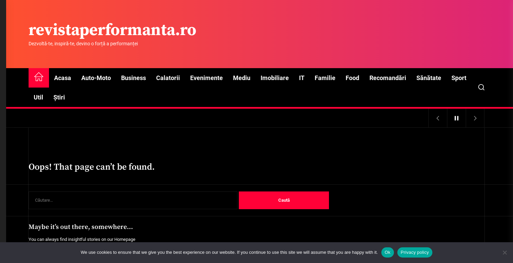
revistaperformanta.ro (112, 31)
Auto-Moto (96, 77)
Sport (458, 77)
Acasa (62, 77)
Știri (59, 97)
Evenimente (206, 77)
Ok (388, 252)
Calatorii (168, 77)
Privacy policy (415, 252)
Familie (325, 77)
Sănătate (428, 77)
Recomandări (387, 77)
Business (133, 77)
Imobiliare (275, 77)
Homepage (124, 239)
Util (38, 97)
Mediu (241, 77)
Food (352, 77)
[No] (504, 252)
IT (301, 77)
